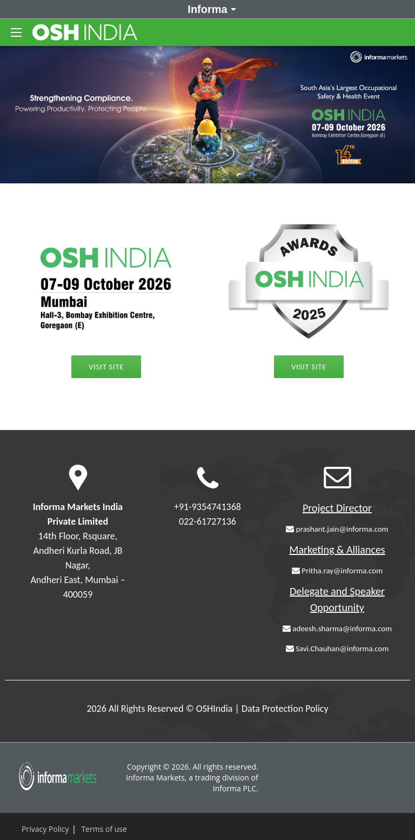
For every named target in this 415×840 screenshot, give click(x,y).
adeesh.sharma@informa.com (337, 628)
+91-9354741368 (207, 507)
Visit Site (308, 367)
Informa (210, 8)
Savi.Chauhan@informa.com (337, 648)
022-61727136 (207, 521)
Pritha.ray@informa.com (337, 571)
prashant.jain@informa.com (337, 529)
